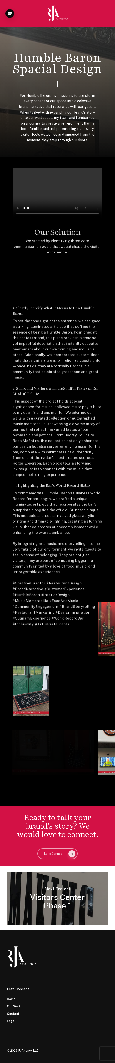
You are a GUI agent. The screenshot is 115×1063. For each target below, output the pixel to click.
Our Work (14, 1006)
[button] (9, 13)
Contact (13, 1013)
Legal (11, 1021)
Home (11, 999)
